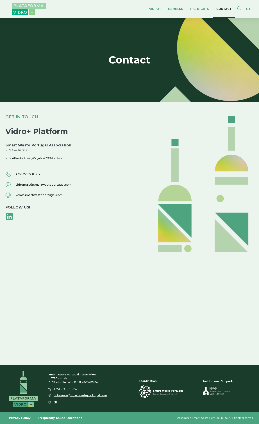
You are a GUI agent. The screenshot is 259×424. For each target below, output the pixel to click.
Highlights (199, 9)
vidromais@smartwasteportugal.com (80, 395)
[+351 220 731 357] (49, 389)
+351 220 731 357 (66, 389)
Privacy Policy (20, 418)
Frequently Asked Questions (60, 418)
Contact (224, 9)
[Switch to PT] (248, 9)
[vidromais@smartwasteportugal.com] (49, 395)
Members (175, 9)
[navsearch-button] (238, 9)
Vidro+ (155, 9)
